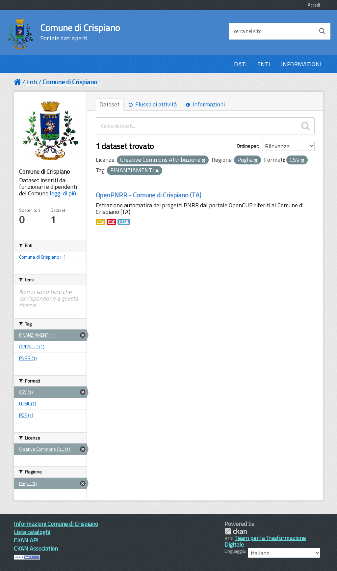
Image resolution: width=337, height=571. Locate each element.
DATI (240, 64)
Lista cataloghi (32, 532)
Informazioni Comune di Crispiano (56, 523)
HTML (124, 222)
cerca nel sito (248, 31)
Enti (31, 82)
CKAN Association (36, 548)
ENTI (264, 64)
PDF (111, 222)
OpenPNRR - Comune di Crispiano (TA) (148, 195)
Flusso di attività (153, 104)
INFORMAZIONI (301, 64)
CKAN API (26, 540)
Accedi (314, 5)
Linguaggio (234, 551)
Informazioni (205, 104)
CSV (100, 222)
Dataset (109, 104)
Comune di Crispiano (80, 32)
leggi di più (63, 193)
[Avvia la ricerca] (322, 31)
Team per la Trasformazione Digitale (265, 541)
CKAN (235, 531)
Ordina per (247, 145)
